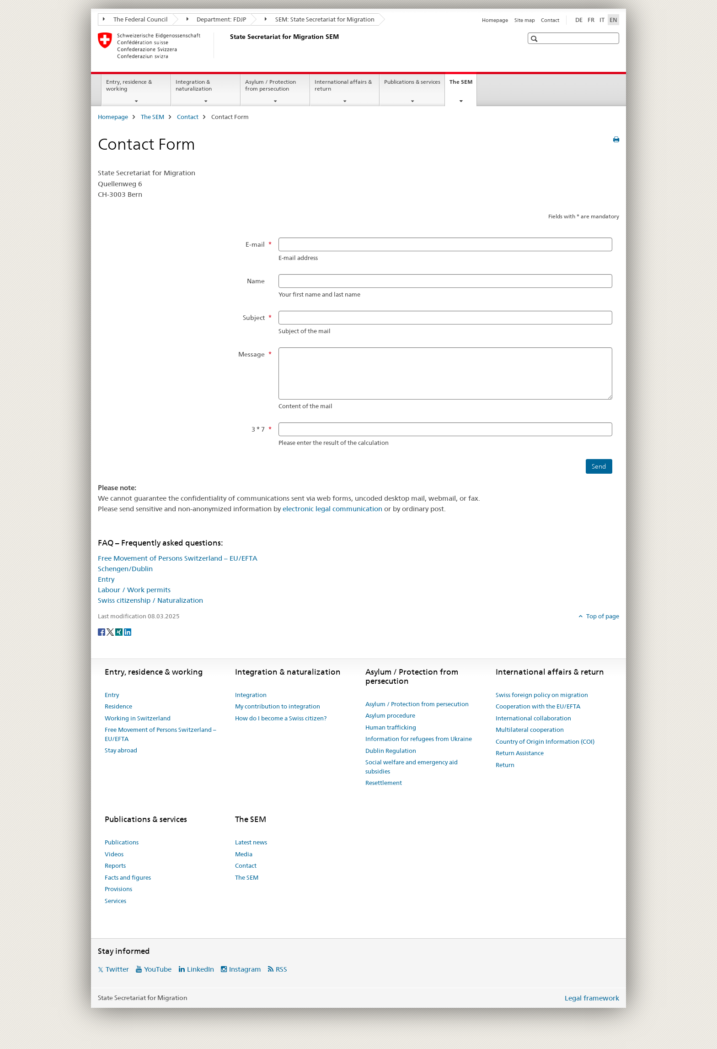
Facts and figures (128, 877)
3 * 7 (258, 429)
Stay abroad (121, 750)
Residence (118, 706)
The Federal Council (135, 19)
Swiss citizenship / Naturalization (150, 600)
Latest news (251, 842)
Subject (254, 317)
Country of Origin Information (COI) (545, 741)
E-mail (255, 244)
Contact (550, 20)
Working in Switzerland (138, 718)
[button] (535, 38)
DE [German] (579, 19)
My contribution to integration (277, 706)
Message (251, 354)
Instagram (245, 969)
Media (243, 854)
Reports (115, 865)
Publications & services (412, 81)
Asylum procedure (390, 715)
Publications (122, 842)
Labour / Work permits (134, 589)
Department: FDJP (216, 19)
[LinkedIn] (127, 631)
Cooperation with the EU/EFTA (538, 706)
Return (505, 764)
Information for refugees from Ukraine (418, 738)
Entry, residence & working (129, 85)
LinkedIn (200, 969)
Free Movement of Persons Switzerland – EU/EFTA (177, 558)
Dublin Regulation (390, 750)
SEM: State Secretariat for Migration (320, 19)
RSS (281, 969)
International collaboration (533, 718)
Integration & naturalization (194, 85)
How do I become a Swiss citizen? (280, 718)
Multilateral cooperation (530, 729)
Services (115, 900)
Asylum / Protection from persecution (270, 85)
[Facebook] (102, 631)
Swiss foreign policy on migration (542, 694)
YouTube (157, 969)
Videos (114, 854)
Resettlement (383, 782)
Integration (251, 694)
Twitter (117, 969)
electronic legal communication (332, 508)
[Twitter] (111, 631)
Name (256, 281)
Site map (524, 20)
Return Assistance (520, 753)
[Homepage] (228, 45)
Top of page (602, 616)
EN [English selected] (613, 19)
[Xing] (119, 631)
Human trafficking (390, 727)
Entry (106, 579)
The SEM (462, 85)
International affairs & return (343, 85)
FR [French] (591, 19)
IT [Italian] (602, 19)
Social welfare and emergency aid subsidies (411, 766)
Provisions (118, 888)
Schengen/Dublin (125, 568)
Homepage (495, 20)
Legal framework (592, 998)
